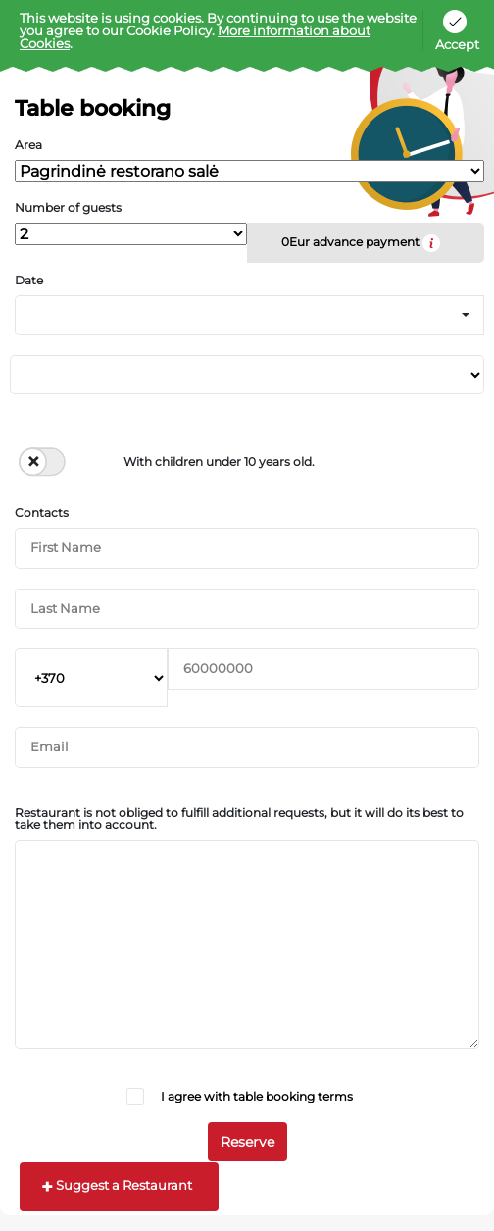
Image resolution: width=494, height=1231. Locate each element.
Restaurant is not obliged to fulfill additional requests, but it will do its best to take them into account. (239, 819)
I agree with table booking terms (257, 1096)
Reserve (247, 1142)
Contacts (42, 513)
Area (28, 145)
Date (29, 280)
